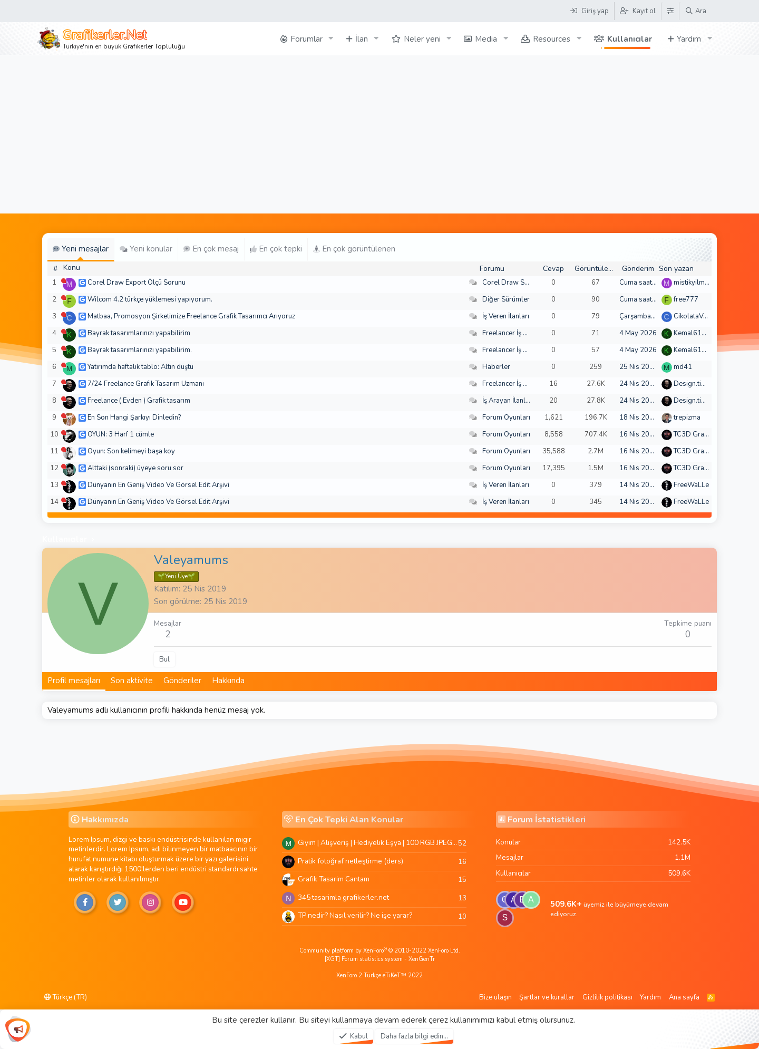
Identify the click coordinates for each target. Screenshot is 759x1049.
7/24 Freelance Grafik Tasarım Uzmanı (145, 383)
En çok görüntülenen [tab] (354, 249)
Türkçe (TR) (65, 997)
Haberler (496, 367)
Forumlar (306, 39)
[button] (331, 38)
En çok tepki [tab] (276, 249)
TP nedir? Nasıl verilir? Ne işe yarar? (355, 915)
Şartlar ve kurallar (547, 997)
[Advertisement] (379, 134)
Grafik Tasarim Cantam (333, 879)
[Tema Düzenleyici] (670, 11)
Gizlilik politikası (607, 997)
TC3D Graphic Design (707, 434)
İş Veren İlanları (505, 316)
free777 (686, 299)
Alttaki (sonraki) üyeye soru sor (135, 468)
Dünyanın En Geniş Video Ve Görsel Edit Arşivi (158, 485)
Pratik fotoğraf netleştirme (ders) (350, 861)
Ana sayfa (684, 997)
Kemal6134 (692, 333)
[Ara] (695, 11)
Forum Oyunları (506, 417)
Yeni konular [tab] (146, 249)
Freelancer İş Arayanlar (517, 333)
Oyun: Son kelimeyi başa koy (131, 451)
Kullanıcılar (629, 39)
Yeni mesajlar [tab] (81, 249)
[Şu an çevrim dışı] (63, 281)
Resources (551, 39)
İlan (361, 39)
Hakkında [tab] (228, 680)
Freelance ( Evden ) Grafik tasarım (138, 400)
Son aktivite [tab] (132, 680)
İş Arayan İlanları (507, 400)
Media (486, 39)
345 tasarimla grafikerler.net (343, 897)
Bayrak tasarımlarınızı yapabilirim (138, 333)
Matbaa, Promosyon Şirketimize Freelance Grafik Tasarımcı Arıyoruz (191, 316)
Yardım (689, 39)
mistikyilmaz (693, 282)
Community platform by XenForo (379, 951)
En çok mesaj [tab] (211, 249)
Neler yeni (422, 39)
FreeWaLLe (691, 485)
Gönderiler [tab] (182, 680)
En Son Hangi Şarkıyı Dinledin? (134, 417)
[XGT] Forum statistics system (380, 959)
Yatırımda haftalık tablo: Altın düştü (140, 367)
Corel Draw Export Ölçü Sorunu (136, 282)
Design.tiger (693, 383)
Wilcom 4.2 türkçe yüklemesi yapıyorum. (149, 299)
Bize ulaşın (495, 997)
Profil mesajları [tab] (73, 680)
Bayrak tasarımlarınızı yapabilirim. (139, 350)
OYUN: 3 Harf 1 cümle (120, 434)
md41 (683, 367)
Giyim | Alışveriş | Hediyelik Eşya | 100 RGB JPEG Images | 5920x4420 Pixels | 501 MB (378, 843)
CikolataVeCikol (698, 316)
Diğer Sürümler (506, 299)
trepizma (687, 417)
